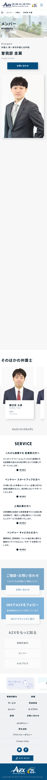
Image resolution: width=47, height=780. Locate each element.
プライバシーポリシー (22, 734)
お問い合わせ (23, 65)
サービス (12, 703)
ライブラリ (33, 709)
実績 (33, 696)
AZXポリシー (23, 723)
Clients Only (22, 741)
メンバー (12, 709)
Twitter (19, 749)
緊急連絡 (23, 729)
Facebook (25, 749)
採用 (12, 715)
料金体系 (33, 703)
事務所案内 (12, 696)
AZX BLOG (24, 758)
